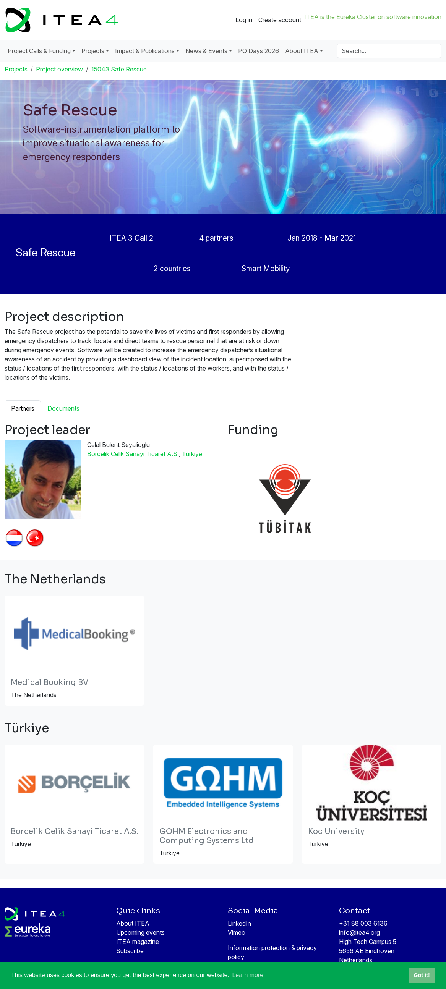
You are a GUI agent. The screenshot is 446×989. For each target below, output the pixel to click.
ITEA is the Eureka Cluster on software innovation (372, 17)
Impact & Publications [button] (145, 51)
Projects (16, 69)
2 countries (172, 268)
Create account (279, 20)
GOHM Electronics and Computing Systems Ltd (206, 836)
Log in (243, 20)
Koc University (336, 831)
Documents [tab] (63, 408)
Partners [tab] (22, 408)
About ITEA (132, 923)
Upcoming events (140, 932)
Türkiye (192, 454)
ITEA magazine (137, 941)
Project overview (59, 69)
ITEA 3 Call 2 (131, 238)
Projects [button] (92, 51)
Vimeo (236, 932)
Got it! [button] (422, 975)
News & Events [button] (206, 51)
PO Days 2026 (258, 51)
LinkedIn (239, 923)
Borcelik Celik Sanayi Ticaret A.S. (133, 454)
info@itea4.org (359, 932)
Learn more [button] (247, 975)
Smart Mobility (266, 268)
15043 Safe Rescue (119, 69)
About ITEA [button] (301, 51)
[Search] (389, 51)
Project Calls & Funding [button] (39, 51)
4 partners (216, 238)
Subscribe (130, 951)
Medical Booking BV (49, 682)
